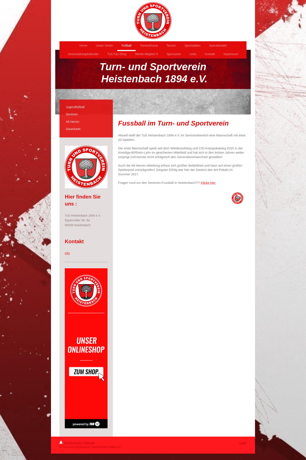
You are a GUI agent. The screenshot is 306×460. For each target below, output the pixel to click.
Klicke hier (208, 182)
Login (242, 442)
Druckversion (71, 442)
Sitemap (89, 442)
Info (67, 253)
